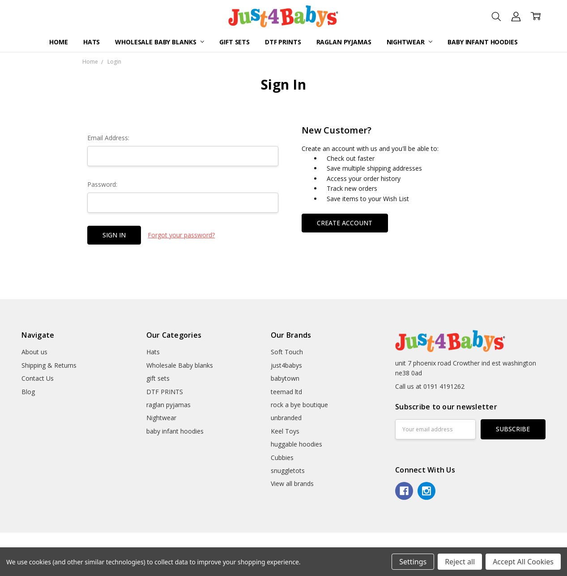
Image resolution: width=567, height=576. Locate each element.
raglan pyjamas (343, 42)
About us (34, 352)
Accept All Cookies (523, 562)
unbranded (286, 417)
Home (58, 42)
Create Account (344, 223)
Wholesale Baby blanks (159, 42)
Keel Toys (285, 431)
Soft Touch (287, 352)
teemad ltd (286, 391)
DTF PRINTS (283, 42)
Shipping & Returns (49, 365)
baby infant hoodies (482, 42)
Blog (28, 391)
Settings (412, 562)
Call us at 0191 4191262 (430, 386)
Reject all (460, 562)
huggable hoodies (296, 444)
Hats (91, 42)
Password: (102, 184)
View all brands (292, 483)
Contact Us (37, 378)
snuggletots (288, 470)
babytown (285, 378)
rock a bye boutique (299, 404)
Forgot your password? (181, 235)
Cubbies (282, 457)
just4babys (286, 365)
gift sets (234, 42)
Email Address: (108, 137)
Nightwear (410, 42)
